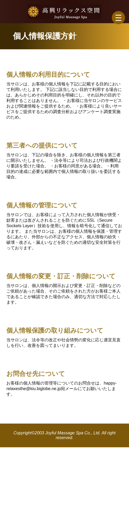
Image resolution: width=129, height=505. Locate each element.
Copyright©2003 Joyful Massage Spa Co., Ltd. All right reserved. (64, 435)
